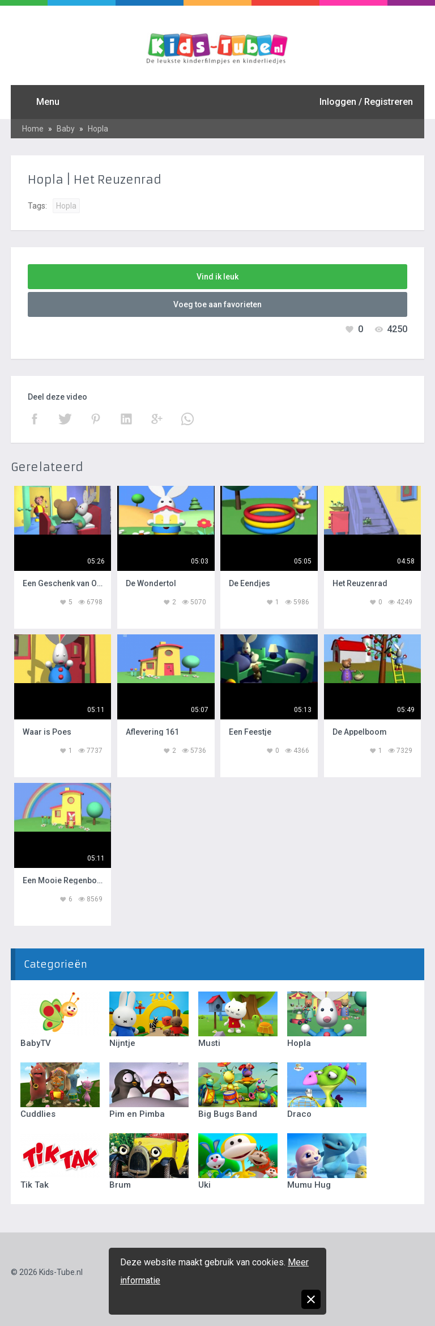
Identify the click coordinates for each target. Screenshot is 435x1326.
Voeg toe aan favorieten (217, 304)
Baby (66, 128)
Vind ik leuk (217, 276)
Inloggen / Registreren (366, 101)
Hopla (98, 128)
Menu (47, 101)
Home (33, 128)
